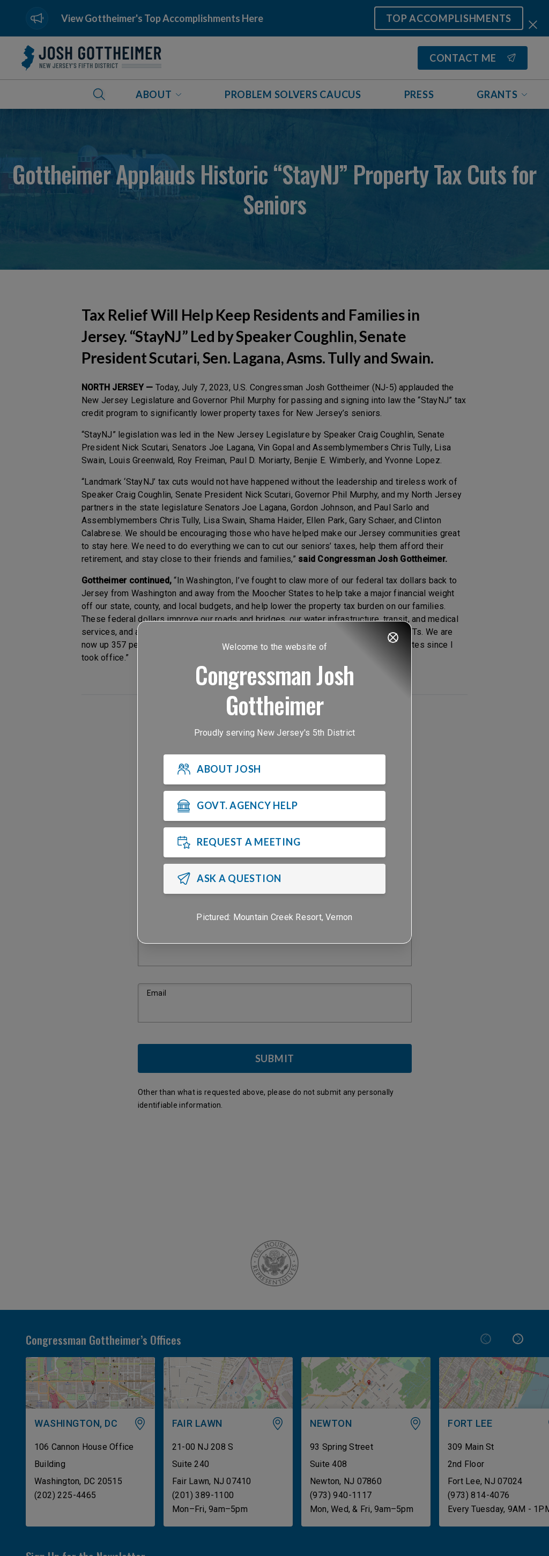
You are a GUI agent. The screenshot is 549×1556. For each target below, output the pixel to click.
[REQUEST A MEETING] (274, 842)
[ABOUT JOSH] (274, 769)
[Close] (393, 637)
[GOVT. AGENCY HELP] (274, 806)
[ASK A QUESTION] (274, 879)
